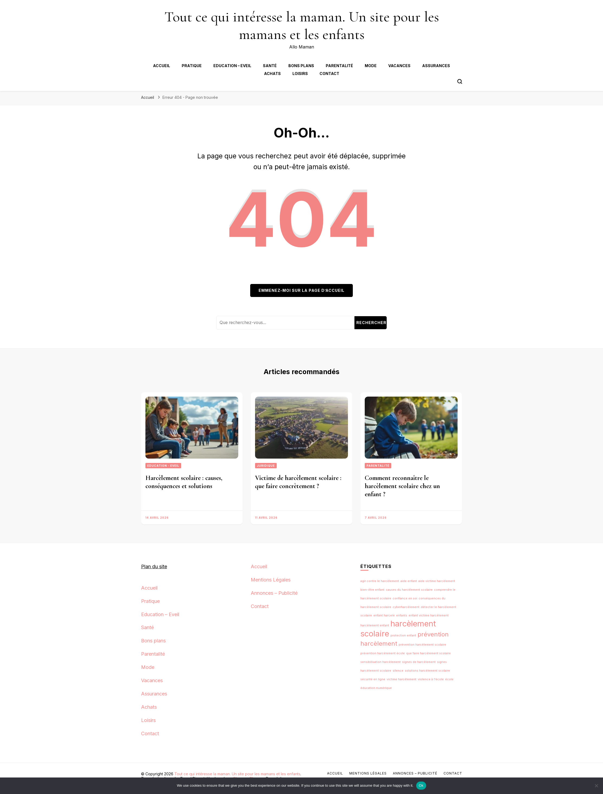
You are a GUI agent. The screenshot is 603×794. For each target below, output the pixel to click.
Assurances (436, 65)
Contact (329, 73)
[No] (596, 785)
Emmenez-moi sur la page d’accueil (301, 290)
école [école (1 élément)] (449, 679)
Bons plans (301, 65)
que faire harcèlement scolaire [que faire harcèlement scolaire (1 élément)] (428, 653)
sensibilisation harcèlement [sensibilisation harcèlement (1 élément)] (380, 662)
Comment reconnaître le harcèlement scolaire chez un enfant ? (402, 486)
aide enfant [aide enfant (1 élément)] (408, 581)
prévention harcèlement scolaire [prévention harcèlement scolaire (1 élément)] (422, 644)
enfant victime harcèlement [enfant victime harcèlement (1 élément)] (429, 615)
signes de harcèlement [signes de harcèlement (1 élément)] (419, 662)
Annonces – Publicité (274, 593)
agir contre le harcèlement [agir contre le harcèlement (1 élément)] (379, 581)
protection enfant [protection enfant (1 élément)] (403, 635)
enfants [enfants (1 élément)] (401, 615)
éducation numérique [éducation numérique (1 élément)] (376, 688)
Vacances (399, 65)
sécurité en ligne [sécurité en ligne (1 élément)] (372, 679)
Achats (272, 73)
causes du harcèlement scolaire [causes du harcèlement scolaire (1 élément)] (409, 590)
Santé (270, 65)
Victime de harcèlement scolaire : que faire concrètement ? (298, 482)
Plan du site (154, 566)
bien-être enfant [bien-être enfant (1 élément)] (372, 590)
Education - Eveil (163, 465)
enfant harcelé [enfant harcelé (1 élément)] (384, 615)
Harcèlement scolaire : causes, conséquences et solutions (183, 482)
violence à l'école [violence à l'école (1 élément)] (431, 679)
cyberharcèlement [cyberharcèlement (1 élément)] (406, 607)
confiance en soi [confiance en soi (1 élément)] (405, 598)
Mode (371, 65)
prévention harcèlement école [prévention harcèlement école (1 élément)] (382, 653)
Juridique (266, 465)
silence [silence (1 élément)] (398, 670)
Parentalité (339, 65)
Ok (421, 785)
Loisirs (300, 73)
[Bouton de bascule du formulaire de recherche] (459, 81)
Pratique (192, 65)
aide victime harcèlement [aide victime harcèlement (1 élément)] (436, 581)
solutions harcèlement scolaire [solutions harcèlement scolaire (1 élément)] (427, 670)
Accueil (161, 65)
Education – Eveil (232, 65)
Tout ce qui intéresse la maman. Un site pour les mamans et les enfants (301, 25)
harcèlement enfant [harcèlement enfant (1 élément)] (374, 625)
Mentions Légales (271, 580)
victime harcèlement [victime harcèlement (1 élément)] (401, 679)
